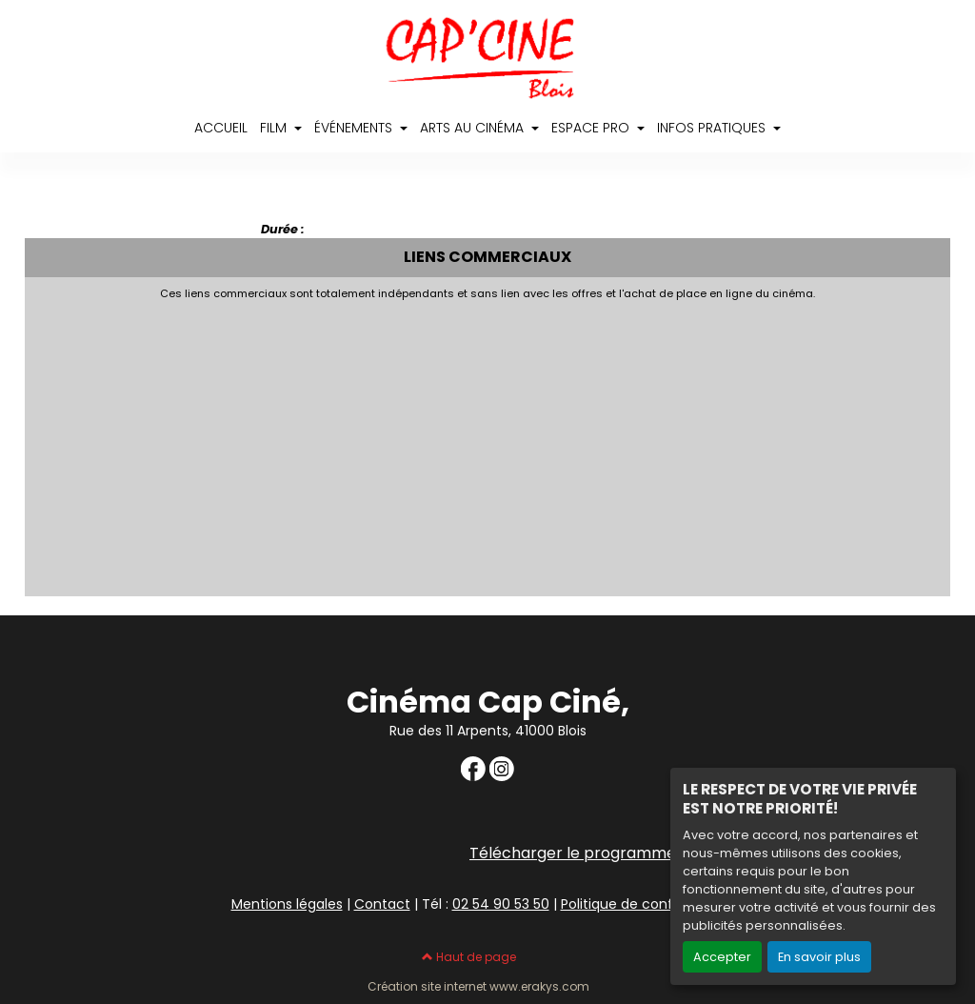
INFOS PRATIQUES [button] (713, 127)
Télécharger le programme (572, 853)
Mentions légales (287, 904)
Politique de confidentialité (650, 904)
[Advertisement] (488, 443)
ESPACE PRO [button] (592, 127)
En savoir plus (819, 957)
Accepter (722, 957)
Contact (382, 904)
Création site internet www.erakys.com (478, 986)
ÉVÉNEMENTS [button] (355, 127)
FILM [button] (275, 127)
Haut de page (469, 957)
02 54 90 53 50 (500, 904)
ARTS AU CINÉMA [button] (473, 127)
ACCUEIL (221, 127)
